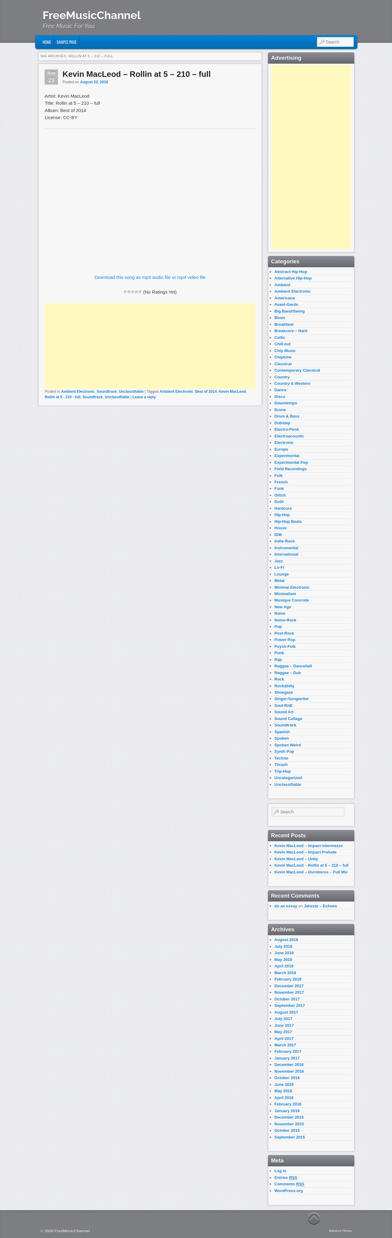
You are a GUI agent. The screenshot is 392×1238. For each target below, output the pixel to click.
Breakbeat (284, 324)
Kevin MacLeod (232, 391)
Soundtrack (106, 391)
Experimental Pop (291, 462)
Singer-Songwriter (291, 698)
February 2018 (287, 979)
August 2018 (286, 939)
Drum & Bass (287, 416)
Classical (283, 364)
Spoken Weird (287, 745)
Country (282, 377)
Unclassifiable (131, 391)
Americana (284, 298)
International (286, 554)
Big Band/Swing (289, 311)
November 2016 (289, 1071)
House (280, 528)
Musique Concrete (291, 600)
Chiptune (283, 357)
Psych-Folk (285, 646)
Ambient (282, 285)
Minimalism (285, 593)
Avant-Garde (286, 304)
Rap (278, 659)
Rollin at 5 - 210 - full (63, 397)
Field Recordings (290, 469)
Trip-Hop (282, 771)
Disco (279, 396)
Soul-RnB (283, 705)
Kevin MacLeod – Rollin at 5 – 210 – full (136, 74)
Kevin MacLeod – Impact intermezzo (308, 845)
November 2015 (289, 1124)
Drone (280, 409)
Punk (279, 653)
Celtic (279, 337)
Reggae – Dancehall (293, 666)
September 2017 (289, 1005)
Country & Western (292, 383)
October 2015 (287, 1130)
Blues (279, 317)
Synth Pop (284, 751)
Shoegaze (283, 692)
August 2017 (286, 1012)
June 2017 (284, 1025)
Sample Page (67, 42)
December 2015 (288, 1117)
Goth (279, 501)
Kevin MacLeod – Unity (296, 859)
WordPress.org (288, 1190)
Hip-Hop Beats (288, 521)
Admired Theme (340, 1230)
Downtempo (285, 403)
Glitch (280, 495)
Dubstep (282, 423)
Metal (279, 580)
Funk (279, 488)
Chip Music (285, 350)
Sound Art (283, 712)
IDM (278, 534)
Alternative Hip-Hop (292, 278)
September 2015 (289, 1137)
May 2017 (283, 1032)
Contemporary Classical (297, 370)
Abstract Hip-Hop (290, 271)
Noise (279, 613)
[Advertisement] (150, 346)
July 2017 (283, 1018)
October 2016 (287, 1077)
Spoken (281, 738)
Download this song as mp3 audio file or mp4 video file (150, 277)
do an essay (285, 906)
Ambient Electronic (77, 391)
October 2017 (287, 999)
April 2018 (283, 966)
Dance (280, 390)
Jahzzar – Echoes (320, 906)
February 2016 (287, 1104)
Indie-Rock (284, 541)
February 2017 (287, 1051)
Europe (281, 449)
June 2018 (284, 953)
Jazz (278, 561)
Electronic (284, 442)
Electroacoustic (289, 436)
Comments (289, 1184)
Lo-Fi (279, 567)
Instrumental (286, 548)
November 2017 (289, 992)
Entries (285, 1177)
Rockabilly (284, 686)
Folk (278, 475)
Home (47, 42)
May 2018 (283, 959)
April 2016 (283, 1097)
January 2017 (287, 1058)
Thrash (281, 764)
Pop (278, 626)
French (281, 482)
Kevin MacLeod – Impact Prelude (305, 852)
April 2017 (283, 1038)
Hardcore (283, 508)
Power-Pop (284, 639)
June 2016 (284, 1084)
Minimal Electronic (292, 587)
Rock (279, 679)
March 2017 (285, 1045)
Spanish (282, 732)
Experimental (287, 455)
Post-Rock (284, 633)
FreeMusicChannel (92, 15)
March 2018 (285, 972)
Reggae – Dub (287, 672)
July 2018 (283, 946)
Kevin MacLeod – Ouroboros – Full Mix (311, 872)
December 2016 (288, 1064)
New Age (282, 607)
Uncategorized (288, 777)
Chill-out (282, 344)
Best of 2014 (206, 391)
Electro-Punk (286, 429)
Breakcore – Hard (290, 330)
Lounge (281, 574)
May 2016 (283, 1091)
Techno (281, 758)
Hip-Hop (282, 514)
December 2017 (288, 986)
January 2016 (287, 1111)
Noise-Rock (285, 620)
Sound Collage (288, 718)
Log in (280, 1171)
